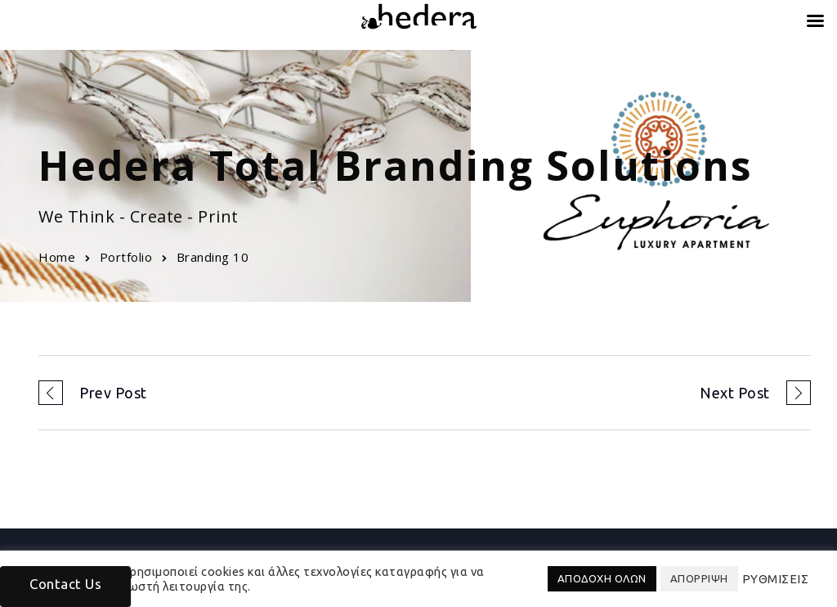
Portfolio (126, 257)
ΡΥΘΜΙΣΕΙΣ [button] (775, 579)
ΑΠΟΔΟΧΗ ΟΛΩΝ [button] (602, 578)
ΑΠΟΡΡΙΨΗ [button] (699, 578)
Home (56, 257)
